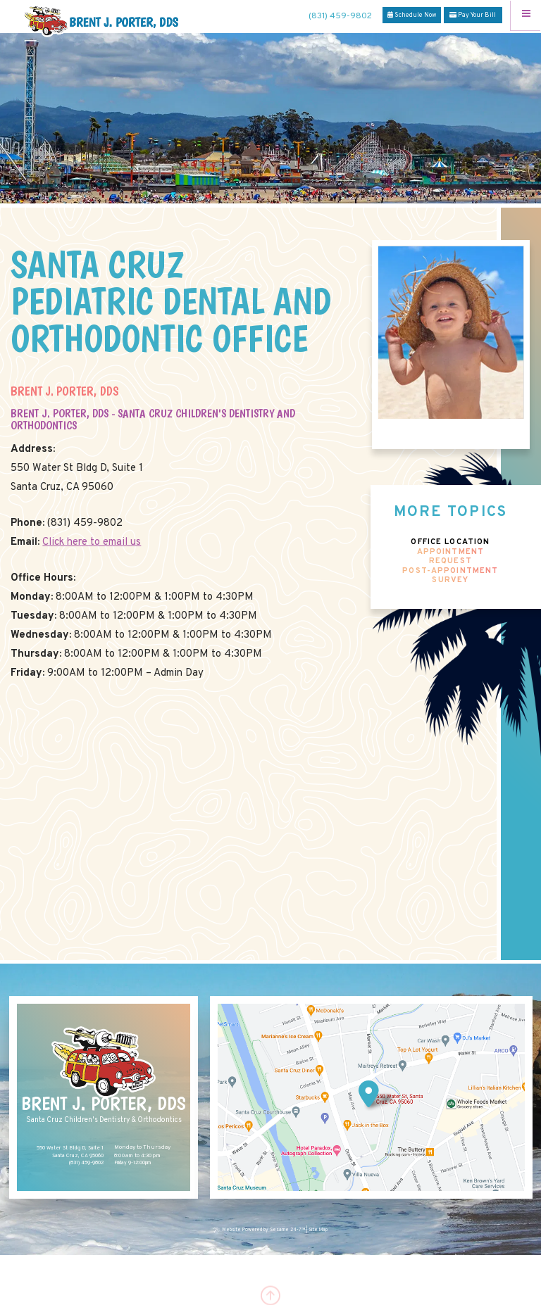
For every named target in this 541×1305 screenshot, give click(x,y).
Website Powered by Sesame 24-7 (259, 1230)
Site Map (318, 1230)
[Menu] (526, 15)
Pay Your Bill (472, 15)
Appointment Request (450, 557)
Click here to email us (91, 542)
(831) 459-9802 (340, 16)
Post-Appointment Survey (450, 576)
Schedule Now (411, 15)
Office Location (450, 542)
